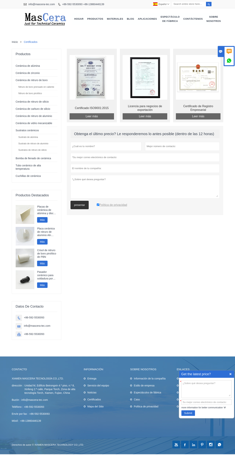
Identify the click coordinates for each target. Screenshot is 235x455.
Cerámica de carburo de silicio (33, 109)
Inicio (15, 42)
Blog (130, 19)
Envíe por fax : (20, 414)
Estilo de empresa (144, 385)
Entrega (91, 378)
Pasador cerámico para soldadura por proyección (45, 275)
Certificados (94, 399)
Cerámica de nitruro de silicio (32, 101)
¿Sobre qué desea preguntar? (206, 388)
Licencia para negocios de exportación (145, 108)
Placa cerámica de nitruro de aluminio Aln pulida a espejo (46, 232)
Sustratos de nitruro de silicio (32, 150)
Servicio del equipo (98, 385)
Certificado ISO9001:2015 (92, 108)
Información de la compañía (150, 378)
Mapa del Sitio (95, 406)
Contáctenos (193, 19)
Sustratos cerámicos (27, 130)
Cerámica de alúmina (28, 66)
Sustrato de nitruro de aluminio (33, 143)
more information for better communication (202, 407)
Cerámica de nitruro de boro (32, 80)
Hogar (79, 19)
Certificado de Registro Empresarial (198, 108)
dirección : (18, 385)
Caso (137, 399)
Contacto (19, 369)
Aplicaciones (147, 19)
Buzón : (16, 400)
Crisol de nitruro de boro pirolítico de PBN (46, 253)
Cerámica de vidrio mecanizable (34, 123)
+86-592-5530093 (34, 317)
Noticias (92, 392)
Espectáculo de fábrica (170, 18)
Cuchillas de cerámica (28, 176)
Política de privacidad (146, 406)
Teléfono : (17, 407)
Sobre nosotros (213, 18)
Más (42, 220)
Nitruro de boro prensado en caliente (36, 87)
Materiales (115, 19)
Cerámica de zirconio (28, 73)
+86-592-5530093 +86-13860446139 (83, 4)
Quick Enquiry (230, 374)
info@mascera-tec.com (41, 4)
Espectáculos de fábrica (147, 392)
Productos (95, 19)
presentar (79, 205)
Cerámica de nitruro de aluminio (34, 116)
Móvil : (15, 421)
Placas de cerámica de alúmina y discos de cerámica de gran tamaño (46, 210)
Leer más (92, 116)
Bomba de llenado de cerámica (33, 158)
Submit (188, 413)
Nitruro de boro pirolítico (30, 93)
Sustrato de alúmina (28, 137)
